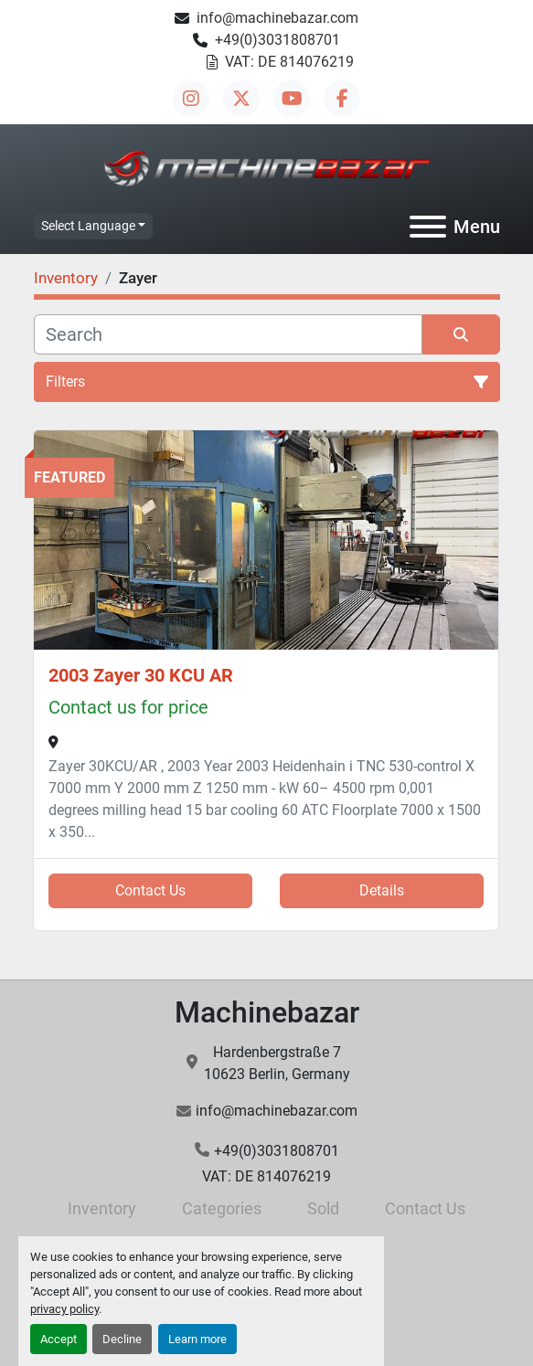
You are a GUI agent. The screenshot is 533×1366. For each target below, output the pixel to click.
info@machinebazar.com (277, 17)
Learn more (197, 1339)
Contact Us (150, 890)
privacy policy (64, 1309)
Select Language (88, 225)
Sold (323, 1208)
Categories (221, 1208)
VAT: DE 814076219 (289, 61)
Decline (122, 1339)
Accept (58, 1339)
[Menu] (428, 227)
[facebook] (342, 98)
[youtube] (291, 98)
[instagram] (191, 98)
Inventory (102, 1208)
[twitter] (241, 98)
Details (381, 890)
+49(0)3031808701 (277, 39)
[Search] (228, 334)
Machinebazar (267, 1012)
